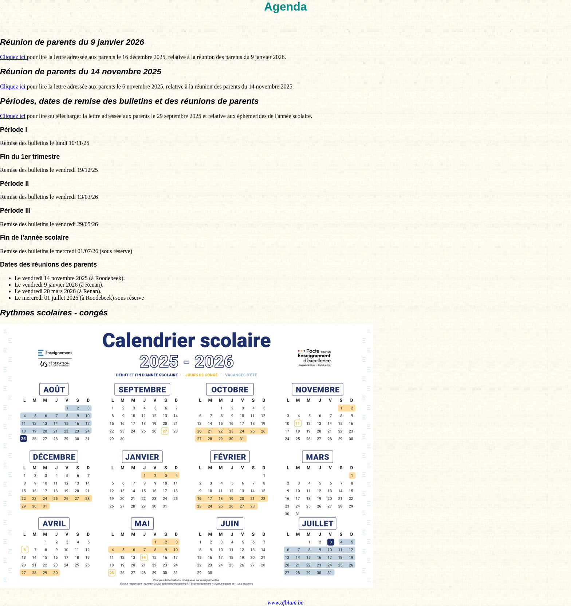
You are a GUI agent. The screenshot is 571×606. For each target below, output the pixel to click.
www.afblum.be (285, 602)
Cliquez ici (13, 57)
